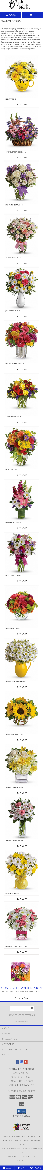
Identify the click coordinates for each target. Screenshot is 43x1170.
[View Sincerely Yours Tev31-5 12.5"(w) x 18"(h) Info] (21, 818)
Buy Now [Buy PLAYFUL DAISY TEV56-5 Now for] (21, 528)
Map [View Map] (21, 1167)
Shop (11, 15)
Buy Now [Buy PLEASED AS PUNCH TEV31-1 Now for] (21, 369)
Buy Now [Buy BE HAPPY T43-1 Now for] (21, 104)
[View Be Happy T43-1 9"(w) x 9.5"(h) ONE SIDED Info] (21, 77)
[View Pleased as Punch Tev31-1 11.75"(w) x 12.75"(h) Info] (21, 342)
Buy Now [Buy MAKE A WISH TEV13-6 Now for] (21, 475)
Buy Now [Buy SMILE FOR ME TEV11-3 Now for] (21, 634)
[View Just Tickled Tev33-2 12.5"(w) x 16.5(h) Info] (21, 289)
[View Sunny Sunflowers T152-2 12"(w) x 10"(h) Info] (21, 712)
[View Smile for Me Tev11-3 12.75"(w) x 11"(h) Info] (21, 607)
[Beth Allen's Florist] (21, 9)
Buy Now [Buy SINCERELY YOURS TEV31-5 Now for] (21, 845)
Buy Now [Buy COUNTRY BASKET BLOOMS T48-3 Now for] (21, 157)
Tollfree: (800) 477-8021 (21, 1085)
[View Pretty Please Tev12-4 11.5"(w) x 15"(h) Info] (21, 554)
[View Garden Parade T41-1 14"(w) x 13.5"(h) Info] (21, 395)
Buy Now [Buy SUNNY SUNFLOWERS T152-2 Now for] (21, 740)
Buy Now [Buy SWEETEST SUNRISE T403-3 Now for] (21, 792)
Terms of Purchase (28, 1157)
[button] (21, 1111)
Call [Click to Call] (7, 1167)
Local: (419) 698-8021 (21, 1081)
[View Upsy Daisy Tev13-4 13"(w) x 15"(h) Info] (21, 871)
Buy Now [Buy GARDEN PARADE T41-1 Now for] (21, 422)
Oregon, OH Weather (10, 1149)
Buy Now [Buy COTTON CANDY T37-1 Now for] (21, 263)
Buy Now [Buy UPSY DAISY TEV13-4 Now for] (21, 898)
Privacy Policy (11, 1157)
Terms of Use (22, 1161)
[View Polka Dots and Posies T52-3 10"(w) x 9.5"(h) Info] (21, 924)
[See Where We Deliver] (21, 1021)
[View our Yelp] (26, 1063)
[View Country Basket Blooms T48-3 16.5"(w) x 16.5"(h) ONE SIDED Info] (21, 130)
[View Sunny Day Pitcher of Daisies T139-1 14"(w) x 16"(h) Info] (21, 659)
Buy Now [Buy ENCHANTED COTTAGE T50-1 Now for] (21, 210)
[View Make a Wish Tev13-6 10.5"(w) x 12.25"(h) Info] (21, 448)
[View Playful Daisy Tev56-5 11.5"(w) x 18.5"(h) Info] (21, 501)
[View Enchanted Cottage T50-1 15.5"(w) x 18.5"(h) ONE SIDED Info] (21, 183)
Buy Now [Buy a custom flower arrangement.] (21, 998)
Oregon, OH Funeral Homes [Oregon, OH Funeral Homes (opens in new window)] (15, 1136)
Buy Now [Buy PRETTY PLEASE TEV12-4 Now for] (21, 581)
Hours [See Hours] (35, 1167)
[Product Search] (22, 1008)
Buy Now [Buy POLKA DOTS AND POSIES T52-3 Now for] (21, 951)
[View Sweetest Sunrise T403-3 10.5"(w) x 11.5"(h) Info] (21, 765)
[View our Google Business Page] (21, 1063)
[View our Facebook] (17, 1063)
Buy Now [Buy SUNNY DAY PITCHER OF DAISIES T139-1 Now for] (21, 687)
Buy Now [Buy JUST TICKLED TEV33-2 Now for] (21, 316)
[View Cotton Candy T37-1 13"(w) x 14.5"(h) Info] (21, 236)
